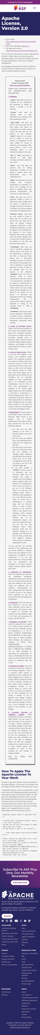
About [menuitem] (24, 992)
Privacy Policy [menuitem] (26, 1017)
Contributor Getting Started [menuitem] (9, 929)
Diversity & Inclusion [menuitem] (29, 1009)
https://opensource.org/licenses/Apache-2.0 (21, 51)
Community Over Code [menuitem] (10, 942)
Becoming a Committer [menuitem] (10, 933)
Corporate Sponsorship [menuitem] (30, 998)
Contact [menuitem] (24, 1014)
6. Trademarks (13, 602)
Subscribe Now (20, 882)
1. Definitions (12, 96)
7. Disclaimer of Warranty (17, 622)
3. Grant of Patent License (17, 352)
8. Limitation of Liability (16, 666)
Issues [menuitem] (24, 959)
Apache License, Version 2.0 (20, 1027)
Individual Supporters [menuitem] (29, 1000)
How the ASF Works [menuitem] (28, 931)
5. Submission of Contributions (19, 572)
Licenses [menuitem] (25, 939)
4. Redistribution (13, 412)
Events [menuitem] (4, 945)
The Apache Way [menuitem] (27, 934)
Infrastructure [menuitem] (27, 967)
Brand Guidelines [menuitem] (28, 981)
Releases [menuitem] (5, 995)
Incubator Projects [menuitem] (8, 956)
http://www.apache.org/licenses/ (20, 85)
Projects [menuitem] (4, 953)
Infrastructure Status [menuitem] (29, 970)
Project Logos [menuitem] (26, 984)
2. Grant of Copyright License (19, 326)
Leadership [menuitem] (26, 1003)
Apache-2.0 (25, 46)
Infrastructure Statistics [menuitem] (27, 974)
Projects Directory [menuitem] (8, 959)
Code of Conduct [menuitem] (7, 936)
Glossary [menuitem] (25, 942)
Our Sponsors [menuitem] (26, 995)
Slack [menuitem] (23, 962)
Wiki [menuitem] (23, 956)
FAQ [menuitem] (23, 945)
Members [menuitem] (25, 1006)
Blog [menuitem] (23, 928)
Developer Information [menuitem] (30, 953)
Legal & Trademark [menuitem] (28, 937)
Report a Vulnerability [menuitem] (9, 965)
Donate (7, 916)
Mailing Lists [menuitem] (6, 962)
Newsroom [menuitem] (25, 1012)
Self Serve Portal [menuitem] (27, 965)
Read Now (29, 2)
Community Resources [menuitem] (10, 939)
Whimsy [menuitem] (24, 978)
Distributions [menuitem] (6, 992)
